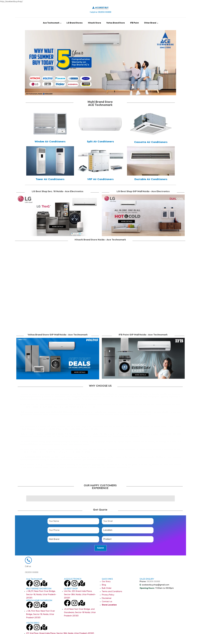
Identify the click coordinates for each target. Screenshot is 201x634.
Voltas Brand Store (115, 23)
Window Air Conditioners (50, 142)
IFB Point (134, 23)
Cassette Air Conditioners (150, 142)
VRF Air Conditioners (100, 179)
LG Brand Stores (75, 23)
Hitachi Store (94, 23)
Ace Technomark (51, 23)
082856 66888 (31, 580)
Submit (100, 548)
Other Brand (150, 23)
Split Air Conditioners (100, 142)
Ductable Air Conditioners (150, 179)
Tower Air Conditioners (50, 179)
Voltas (91, 441)
